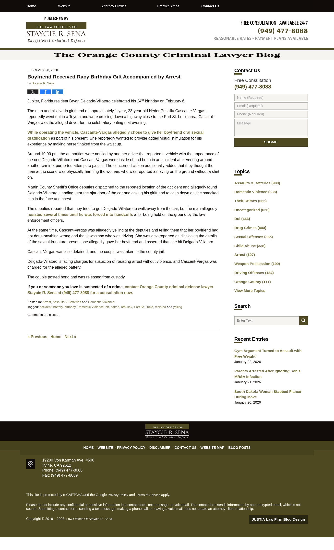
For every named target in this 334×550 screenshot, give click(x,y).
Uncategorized (250, 226)
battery (58, 320)
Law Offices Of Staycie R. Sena (90, 532)
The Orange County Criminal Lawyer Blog (56, 30)
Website (81, 6)
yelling (177, 320)
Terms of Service (149, 508)
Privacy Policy (135, 458)
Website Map (210, 458)
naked (115, 320)
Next (70, 350)
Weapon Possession (255, 277)
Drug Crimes (249, 243)
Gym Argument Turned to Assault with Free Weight (269, 369)
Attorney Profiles (131, 6)
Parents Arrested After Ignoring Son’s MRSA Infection (270, 388)
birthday (70, 320)
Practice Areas (186, 6)
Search (303, 334)
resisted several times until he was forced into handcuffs (80, 228)
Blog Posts (235, 458)
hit (107, 320)
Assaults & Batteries (67, 315)
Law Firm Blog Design (284, 533)
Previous (37, 350)
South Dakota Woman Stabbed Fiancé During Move (265, 408)
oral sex (126, 320)
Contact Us (236, 6)
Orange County (251, 294)
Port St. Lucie (143, 320)
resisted (160, 320)
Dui (241, 234)
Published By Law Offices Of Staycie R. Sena (261, 30)
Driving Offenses (252, 286)
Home (40, 6)
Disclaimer (161, 458)
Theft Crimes (249, 217)
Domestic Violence (101, 315)
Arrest (46, 315)
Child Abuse (248, 260)
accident (45, 320)
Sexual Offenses (252, 251)
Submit (271, 157)
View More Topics (248, 303)
